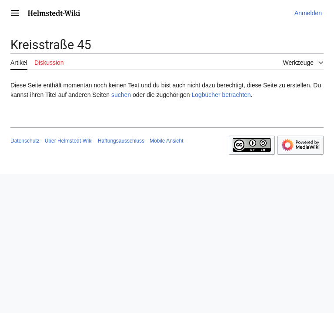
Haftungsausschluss (121, 141)
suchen (121, 94)
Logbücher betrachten (220, 94)
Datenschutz (25, 141)
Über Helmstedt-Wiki (69, 141)
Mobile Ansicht (166, 141)
